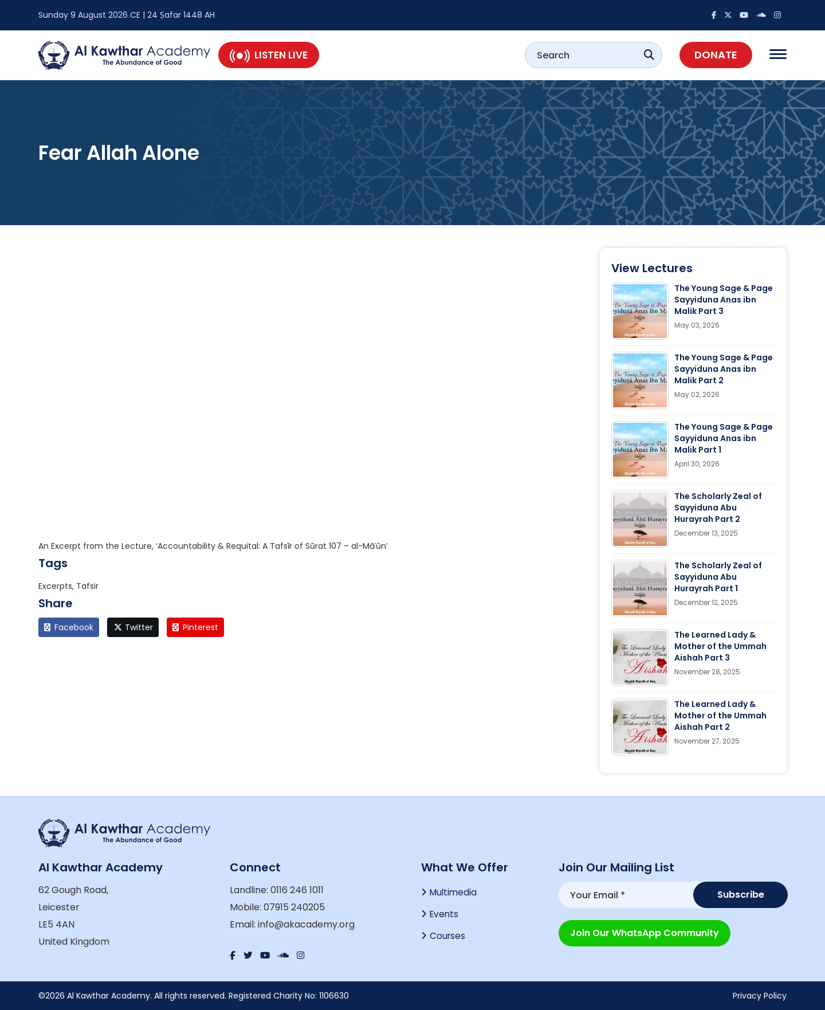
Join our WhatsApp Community (644, 931)
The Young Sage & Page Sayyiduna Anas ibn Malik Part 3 (723, 299)
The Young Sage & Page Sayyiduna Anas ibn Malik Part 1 (723, 438)
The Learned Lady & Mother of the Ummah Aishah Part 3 (720, 646)
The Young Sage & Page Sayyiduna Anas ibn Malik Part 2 (723, 369)
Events (445, 915)
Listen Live (269, 55)
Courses (448, 938)
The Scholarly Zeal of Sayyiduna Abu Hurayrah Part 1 (718, 577)
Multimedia (454, 892)
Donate (715, 55)
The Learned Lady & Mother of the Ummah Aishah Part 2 (720, 715)
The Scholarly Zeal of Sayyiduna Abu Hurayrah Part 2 (718, 507)
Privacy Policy (760, 995)
